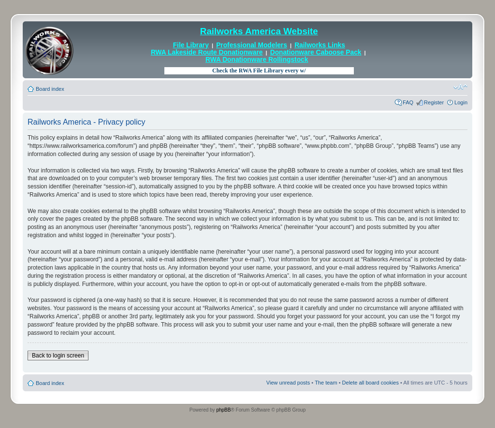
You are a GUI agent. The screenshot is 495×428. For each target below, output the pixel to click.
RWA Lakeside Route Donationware (207, 52)
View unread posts (288, 382)
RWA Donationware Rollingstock (256, 59)
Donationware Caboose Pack (316, 52)
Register (434, 102)
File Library (191, 45)
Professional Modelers (251, 45)
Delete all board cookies (370, 382)
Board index (50, 89)
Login (460, 102)
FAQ (408, 102)
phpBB (223, 410)
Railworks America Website (259, 31)
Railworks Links (319, 45)
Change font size (460, 87)
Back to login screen (58, 355)
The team (326, 382)
